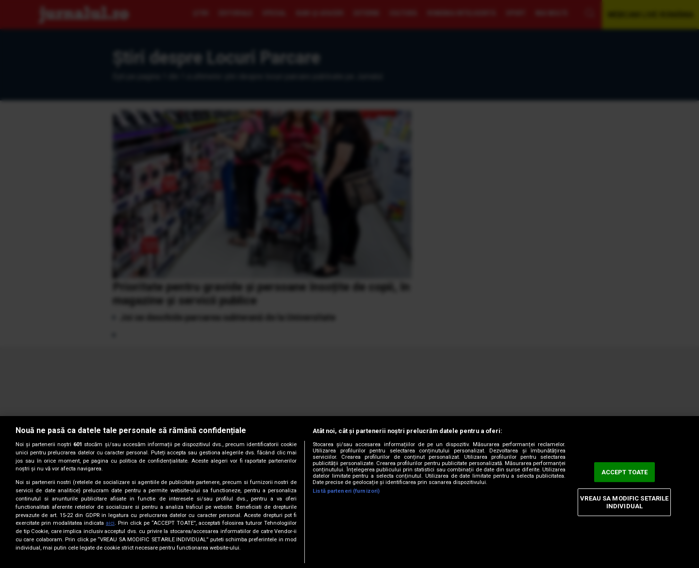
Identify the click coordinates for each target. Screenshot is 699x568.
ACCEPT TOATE (624, 472)
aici (110, 523)
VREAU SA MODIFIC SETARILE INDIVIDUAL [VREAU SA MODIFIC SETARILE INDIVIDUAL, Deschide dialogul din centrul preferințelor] (624, 502)
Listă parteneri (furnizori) (346, 491)
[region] (349, 492)
